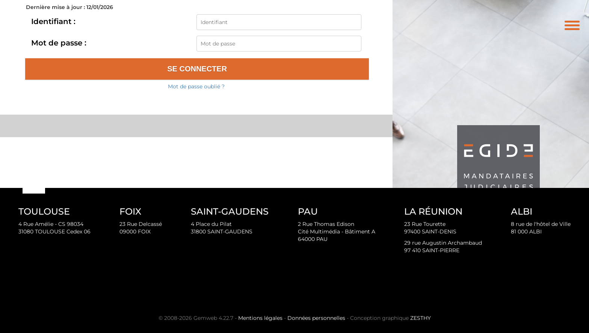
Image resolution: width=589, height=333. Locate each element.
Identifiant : (53, 21)
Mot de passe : (58, 42)
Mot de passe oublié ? (196, 86)
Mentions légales (260, 318)
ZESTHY (420, 318)
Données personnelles (316, 318)
